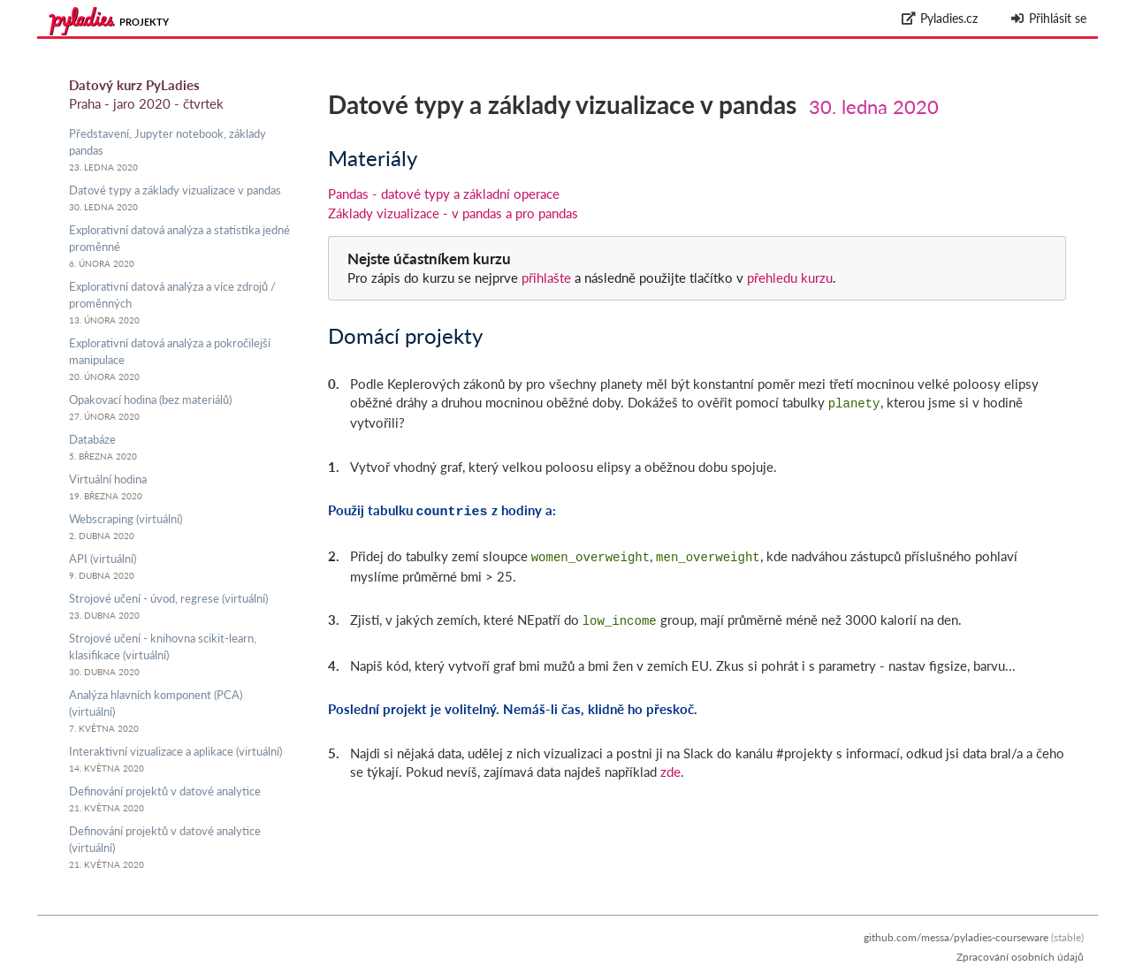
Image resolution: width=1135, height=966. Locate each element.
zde (670, 764)
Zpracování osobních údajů (1020, 956)
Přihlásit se (1047, 18)
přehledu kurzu (788, 277)
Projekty (144, 21)
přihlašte (546, 277)
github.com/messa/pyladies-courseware (956, 937)
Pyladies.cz (940, 18)
